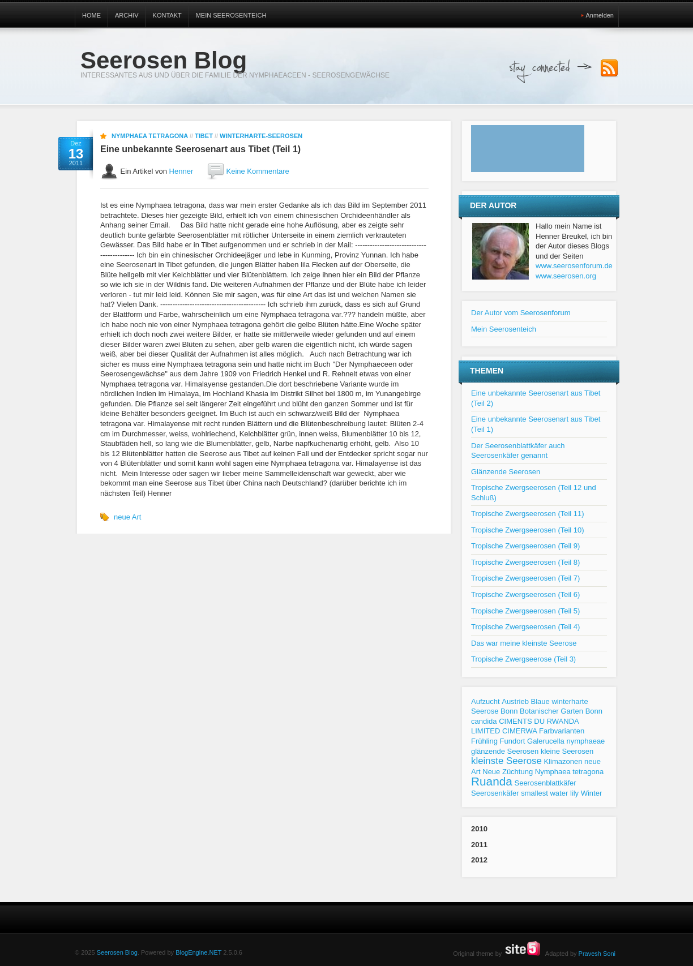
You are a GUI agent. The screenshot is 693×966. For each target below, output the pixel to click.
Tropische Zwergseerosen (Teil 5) (525, 611)
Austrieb (515, 701)
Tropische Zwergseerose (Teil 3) (523, 659)
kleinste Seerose (506, 760)
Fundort (512, 741)
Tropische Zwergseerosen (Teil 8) (525, 562)
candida (484, 721)
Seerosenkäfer (495, 793)
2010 (479, 829)
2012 (479, 860)
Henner (181, 171)
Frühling (484, 741)
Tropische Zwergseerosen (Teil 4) (525, 626)
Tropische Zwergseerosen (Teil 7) (525, 578)
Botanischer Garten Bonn (561, 711)
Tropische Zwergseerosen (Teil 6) (525, 594)
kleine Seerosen (567, 751)
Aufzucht (485, 701)
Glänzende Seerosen (505, 471)
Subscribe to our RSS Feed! (609, 68)
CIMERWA (519, 731)
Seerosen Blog (163, 60)
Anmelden (599, 15)
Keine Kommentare (257, 171)
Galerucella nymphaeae (566, 741)
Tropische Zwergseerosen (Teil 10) (527, 530)
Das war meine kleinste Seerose (523, 643)
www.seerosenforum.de (574, 265)
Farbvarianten (561, 731)
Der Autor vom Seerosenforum (521, 312)
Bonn (508, 711)
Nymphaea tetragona (150, 135)
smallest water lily (550, 793)
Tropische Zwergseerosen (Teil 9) (525, 546)
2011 (479, 844)
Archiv (127, 15)
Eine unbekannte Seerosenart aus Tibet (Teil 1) (200, 149)
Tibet (204, 135)
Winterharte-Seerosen (261, 135)
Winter (591, 793)
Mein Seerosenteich (231, 15)
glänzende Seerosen (504, 751)
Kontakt (167, 15)
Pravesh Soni (597, 953)
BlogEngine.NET (198, 952)
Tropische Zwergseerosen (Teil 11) (527, 513)
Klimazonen (563, 761)
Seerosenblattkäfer (545, 783)
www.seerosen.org (566, 276)
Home (91, 15)
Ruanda (491, 781)
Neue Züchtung (507, 771)
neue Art (127, 517)
